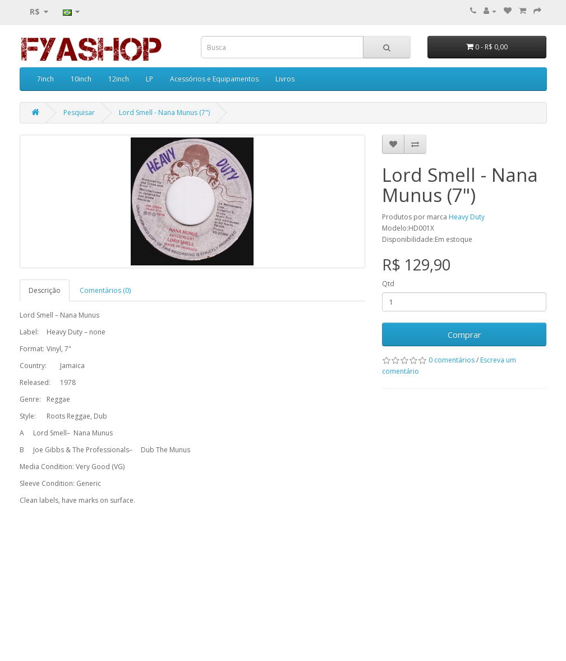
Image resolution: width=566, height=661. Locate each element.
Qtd (388, 283)
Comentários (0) (105, 290)
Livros (284, 79)
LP (149, 79)
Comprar (464, 334)
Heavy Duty (467, 217)
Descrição (45, 290)
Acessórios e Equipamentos (214, 79)
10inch (81, 79)
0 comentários (452, 360)
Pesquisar (79, 112)
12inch (118, 79)
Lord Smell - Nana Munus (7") (164, 112)
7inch (45, 79)
